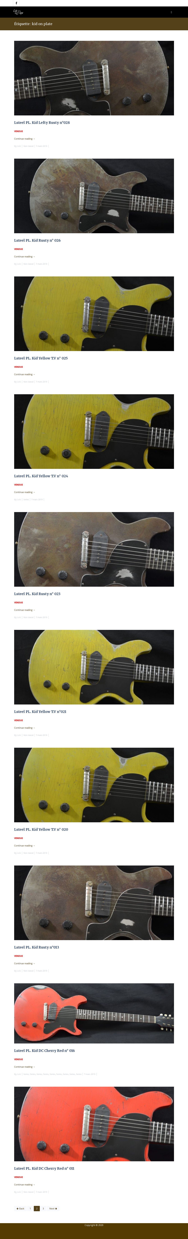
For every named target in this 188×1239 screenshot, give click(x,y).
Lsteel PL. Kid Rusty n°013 (36, 947)
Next (51, 1208)
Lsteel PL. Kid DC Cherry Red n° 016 (44, 1051)
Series (26, 499)
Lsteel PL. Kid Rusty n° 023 (37, 594)
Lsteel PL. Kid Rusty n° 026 (37, 240)
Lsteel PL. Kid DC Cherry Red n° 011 (44, 1168)
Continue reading (24, 138)
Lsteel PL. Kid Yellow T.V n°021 (40, 712)
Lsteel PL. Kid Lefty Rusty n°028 (42, 122)
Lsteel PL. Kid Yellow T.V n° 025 (41, 358)
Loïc (19, 146)
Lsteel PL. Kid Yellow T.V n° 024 (41, 476)
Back (21, 1208)
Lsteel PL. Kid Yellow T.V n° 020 (41, 829)
